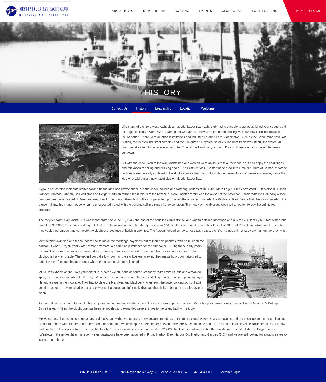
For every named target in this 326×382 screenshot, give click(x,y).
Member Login (230, 372)
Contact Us (119, 108)
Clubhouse (232, 10)
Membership (154, 10)
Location (186, 108)
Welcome (208, 108)
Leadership (163, 108)
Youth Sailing (265, 10)
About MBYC (123, 10)
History (141, 108)
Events (205, 10)
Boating (182, 10)
